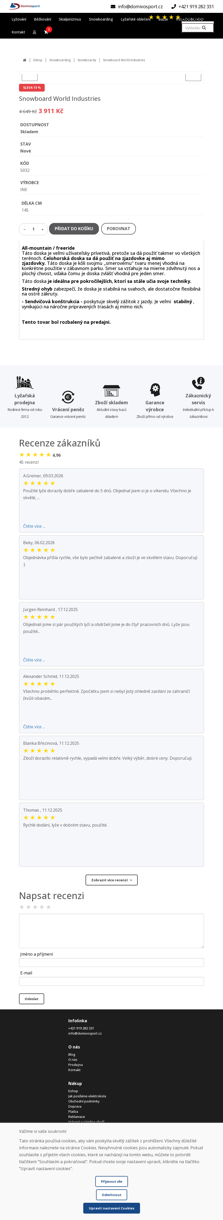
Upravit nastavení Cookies (111, 1208)
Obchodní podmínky (84, 1101)
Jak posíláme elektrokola (87, 1096)
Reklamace (76, 1116)
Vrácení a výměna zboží (86, 1121)
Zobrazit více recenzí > (111, 880)
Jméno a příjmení (36, 954)
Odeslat (32, 999)
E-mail (26, 973)
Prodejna (75, 1064)
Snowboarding (60, 60)
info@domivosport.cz (85, 1033)
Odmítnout (112, 1194)
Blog (71, 1054)
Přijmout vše (111, 1181)
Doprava (74, 1106)
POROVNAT (118, 228)
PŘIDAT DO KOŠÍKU (74, 228)
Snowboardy (87, 60)
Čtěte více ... (34, 526)
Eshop (37, 60)
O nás (72, 1059)
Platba (73, 1111)
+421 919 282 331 (81, 1028)
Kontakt (74, 1070)
